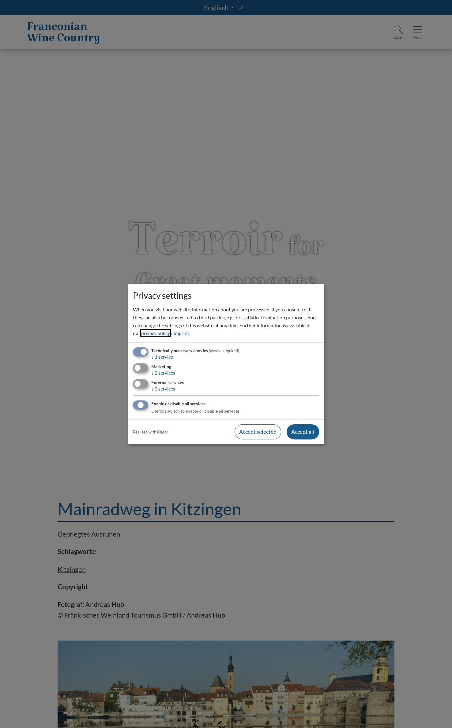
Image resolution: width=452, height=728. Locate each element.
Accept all (303, 432)
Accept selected (258, 432)
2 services (163, 373)
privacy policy (155, 333)
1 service (162, 357)
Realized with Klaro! (150, 431)
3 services (163, 388)
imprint (181, 333)
